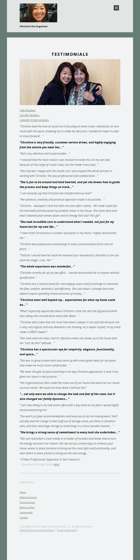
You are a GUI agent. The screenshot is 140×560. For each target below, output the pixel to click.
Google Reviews (29, 115)
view (56, 464)
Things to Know (27, 502)
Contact (24, 517)
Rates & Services (28, 497)
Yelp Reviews (28, 110)
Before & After (27, 507)
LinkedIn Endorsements (34, 120)
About (23, 492)
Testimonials (26, 512)
